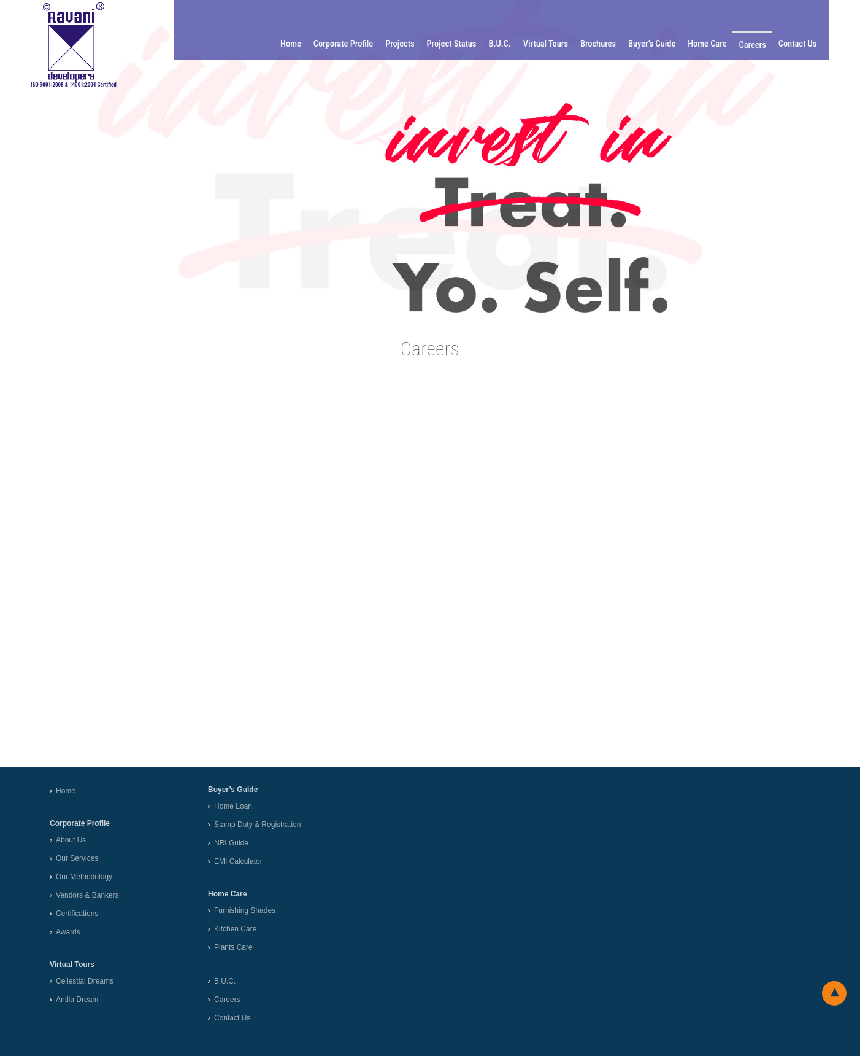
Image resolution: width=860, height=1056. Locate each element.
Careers (757, 45)
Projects (405, 44)
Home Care (712, 44)
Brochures (603, 44)
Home (296, 44)
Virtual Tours (550, 44)
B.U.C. (505, 44)
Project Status (457, 44)
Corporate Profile (348, 44)
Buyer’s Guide (656, 44)
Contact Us (802, 44)
